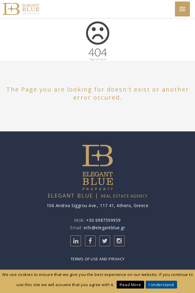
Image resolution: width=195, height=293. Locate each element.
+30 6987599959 (103, 220)
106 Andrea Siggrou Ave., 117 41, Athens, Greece (98, 205)
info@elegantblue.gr (104, 227)
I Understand (161, 284)
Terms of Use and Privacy (98, 259)
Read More (130, 284)
